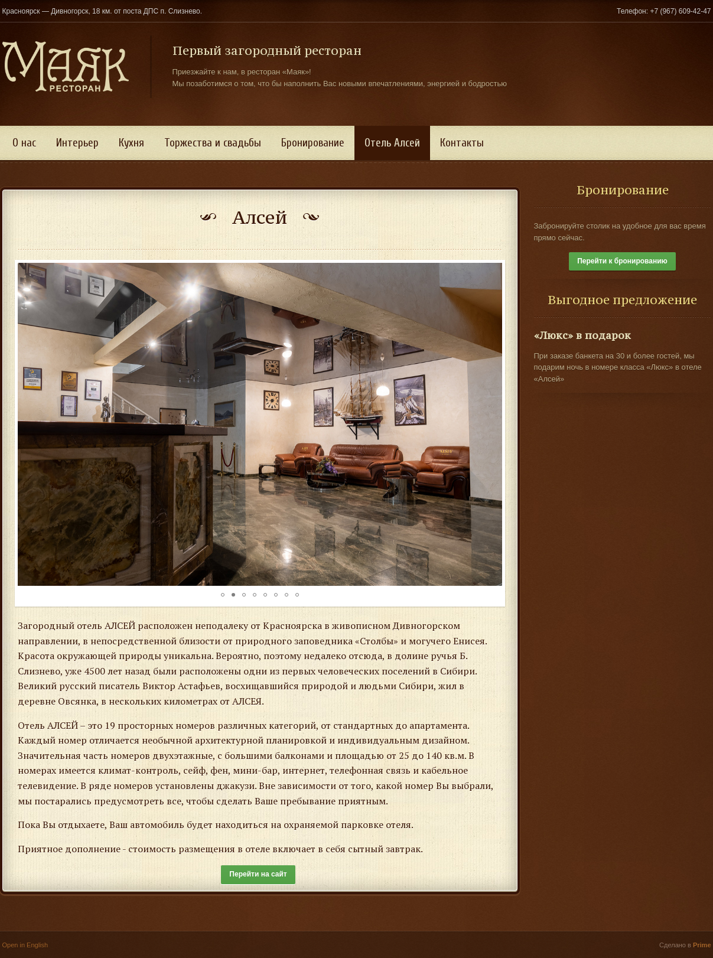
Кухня (131, 142)
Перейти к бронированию (622, 261)
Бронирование (312, 142)
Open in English (25, 945)
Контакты (462, 142)
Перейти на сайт (257, 874)
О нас (24, 142)
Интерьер (77, 142)
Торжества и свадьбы (212, 142)
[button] (28, 424)
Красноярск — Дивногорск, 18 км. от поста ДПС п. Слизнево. (102, 11)
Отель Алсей (392, 142)
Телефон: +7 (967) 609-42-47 (664, 11)
